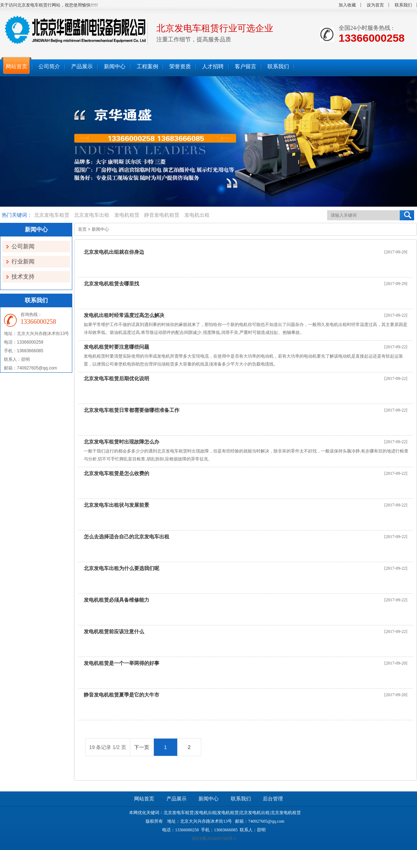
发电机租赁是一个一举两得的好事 (121, 663)
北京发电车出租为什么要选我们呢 (121, 568)
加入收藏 (347, 5)
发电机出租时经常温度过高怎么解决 (124, 315)
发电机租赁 (126, 215)
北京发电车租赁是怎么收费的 (116, 473)
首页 (82, 229)
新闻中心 (100, 229)
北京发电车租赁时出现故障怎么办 (121, 442)
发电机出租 (197, 215)
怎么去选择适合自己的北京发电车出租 (126, 536)
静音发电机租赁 (161, 215)
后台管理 (273, 798)
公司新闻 (23, 246)
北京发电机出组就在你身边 (114, 252)
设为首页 (375, 5)
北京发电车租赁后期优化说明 (116, 378)
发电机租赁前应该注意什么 (114, 631)
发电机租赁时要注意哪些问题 (116, 347)
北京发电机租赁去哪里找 (111, 283)
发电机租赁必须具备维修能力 (116, 600)
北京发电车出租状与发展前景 (116, 505)
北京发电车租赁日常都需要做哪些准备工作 (131, 410)
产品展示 (176, 798)
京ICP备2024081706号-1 (214, 838)
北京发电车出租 (91, 215)
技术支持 (23, 277)
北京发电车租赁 (51, 215)
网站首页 (144, 798)
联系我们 (403, 5)
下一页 (141, 747)
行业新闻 (23, 261)
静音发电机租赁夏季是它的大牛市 (121, 695)
